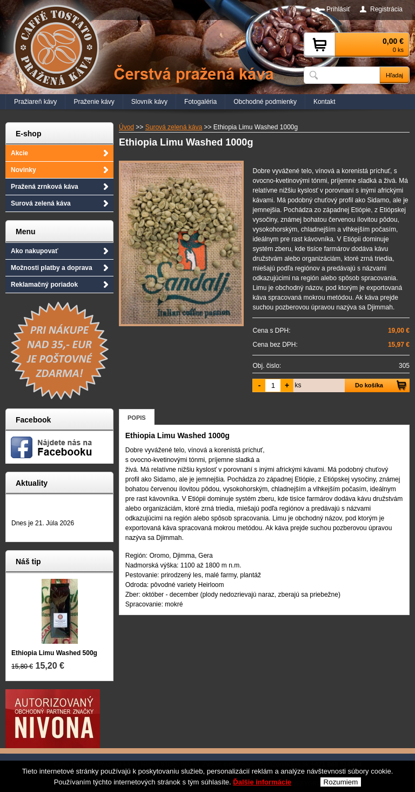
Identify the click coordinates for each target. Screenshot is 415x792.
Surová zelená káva (41, 203)
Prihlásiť (338, 9)
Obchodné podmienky (265, 101)
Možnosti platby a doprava (51, 268)
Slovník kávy (149, 101)
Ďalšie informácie (262, 787)
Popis (137, 417)
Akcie (19, 153)
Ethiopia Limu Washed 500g (54, 653)
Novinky (23, 170)
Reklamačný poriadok (44, 284)
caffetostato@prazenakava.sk (266, 764)
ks (297, 385)
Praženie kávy (93, 101)
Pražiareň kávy (35, 101)
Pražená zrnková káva (44, 186)
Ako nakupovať (34, 251)
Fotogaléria (200, 101)
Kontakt (324, 101)
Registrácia (386, 9)
